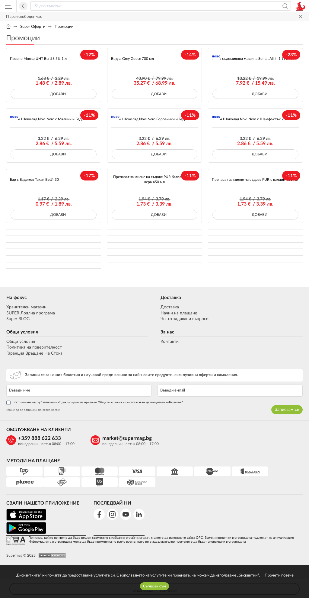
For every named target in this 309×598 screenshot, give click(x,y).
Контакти (170, 342)
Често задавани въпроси (185, 319)
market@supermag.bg (124, 438)
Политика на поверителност (34, 347)
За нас (167, 332)
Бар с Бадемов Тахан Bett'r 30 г (35, 179)
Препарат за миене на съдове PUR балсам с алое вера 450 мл (154, 179)
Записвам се (287, 410)
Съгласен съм (154, 586)
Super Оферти (32, 27)
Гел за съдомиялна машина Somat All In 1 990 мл (253, 58)
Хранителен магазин (26, 307)
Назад (23, 6)
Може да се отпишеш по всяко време (32, 409)
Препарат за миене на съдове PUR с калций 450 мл (255, 179)
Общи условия (22, 332)
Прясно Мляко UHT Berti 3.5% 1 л (38, 58)
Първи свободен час (24, 17)
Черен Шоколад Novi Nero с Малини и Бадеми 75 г (53, 119)
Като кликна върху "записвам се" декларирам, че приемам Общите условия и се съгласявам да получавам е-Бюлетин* (94, 403)
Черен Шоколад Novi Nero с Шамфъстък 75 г (250, 119)
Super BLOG (17, 319)
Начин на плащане (179, 313)
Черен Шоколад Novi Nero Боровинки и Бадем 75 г (154, 119)
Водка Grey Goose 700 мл (132, 58)
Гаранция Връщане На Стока (34, 353)
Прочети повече (279, 575)
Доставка (171, 297)
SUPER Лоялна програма (30, 313)
